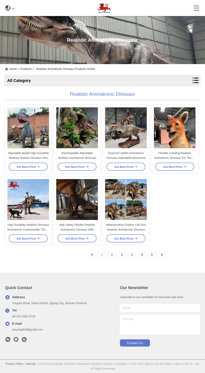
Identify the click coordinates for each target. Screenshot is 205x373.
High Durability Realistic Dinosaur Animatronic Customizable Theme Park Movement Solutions (28, 229)
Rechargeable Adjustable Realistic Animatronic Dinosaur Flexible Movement (77, 157)
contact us (135, 343)
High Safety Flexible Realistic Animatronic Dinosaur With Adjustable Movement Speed (77, 229)
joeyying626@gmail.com (27, 329)
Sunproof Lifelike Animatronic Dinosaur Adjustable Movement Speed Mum (126, 157)
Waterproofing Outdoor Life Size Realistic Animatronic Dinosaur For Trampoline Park (126, 229)
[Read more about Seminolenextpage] (91, 254)
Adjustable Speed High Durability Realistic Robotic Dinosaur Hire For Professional (28, 157)
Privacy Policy (14, 363)
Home (13, 69)
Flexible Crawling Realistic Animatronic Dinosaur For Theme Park (174, 157)
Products (26, 69)
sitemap (31, 363)
